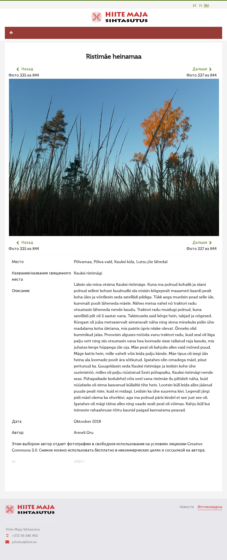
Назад (27, 69)
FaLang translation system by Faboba (25, 485)
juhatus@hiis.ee (24, 542)
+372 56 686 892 (25, 536)
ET (195, 5)
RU (206, 5)
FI (200, 5)
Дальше (199, 69)
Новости (187, 507)
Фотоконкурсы (209, 507)
